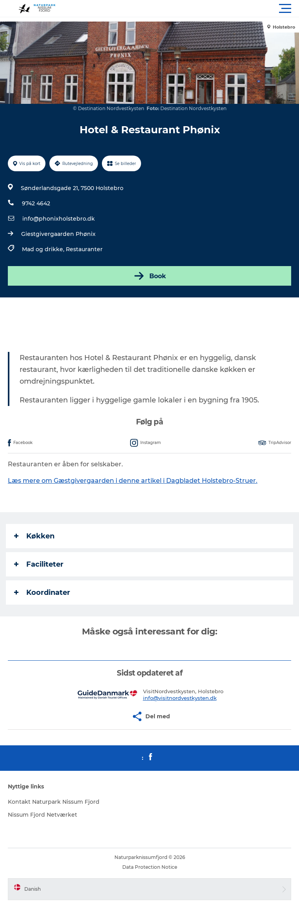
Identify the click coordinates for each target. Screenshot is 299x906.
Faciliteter (38, 564)
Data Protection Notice (149, 867)
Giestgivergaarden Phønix (58, 233)
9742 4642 (36, 203)
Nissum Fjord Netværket (42, 814)
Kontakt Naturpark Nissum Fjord (54, 801)
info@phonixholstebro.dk (58, 218)
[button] (184, 8)
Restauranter (84, 249)
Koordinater (42, 592)
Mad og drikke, (44, 249)
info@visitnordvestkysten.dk (180, 698)
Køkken (34, 536)
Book (149, 276)
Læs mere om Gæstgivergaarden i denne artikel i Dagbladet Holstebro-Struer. (132, 480)
